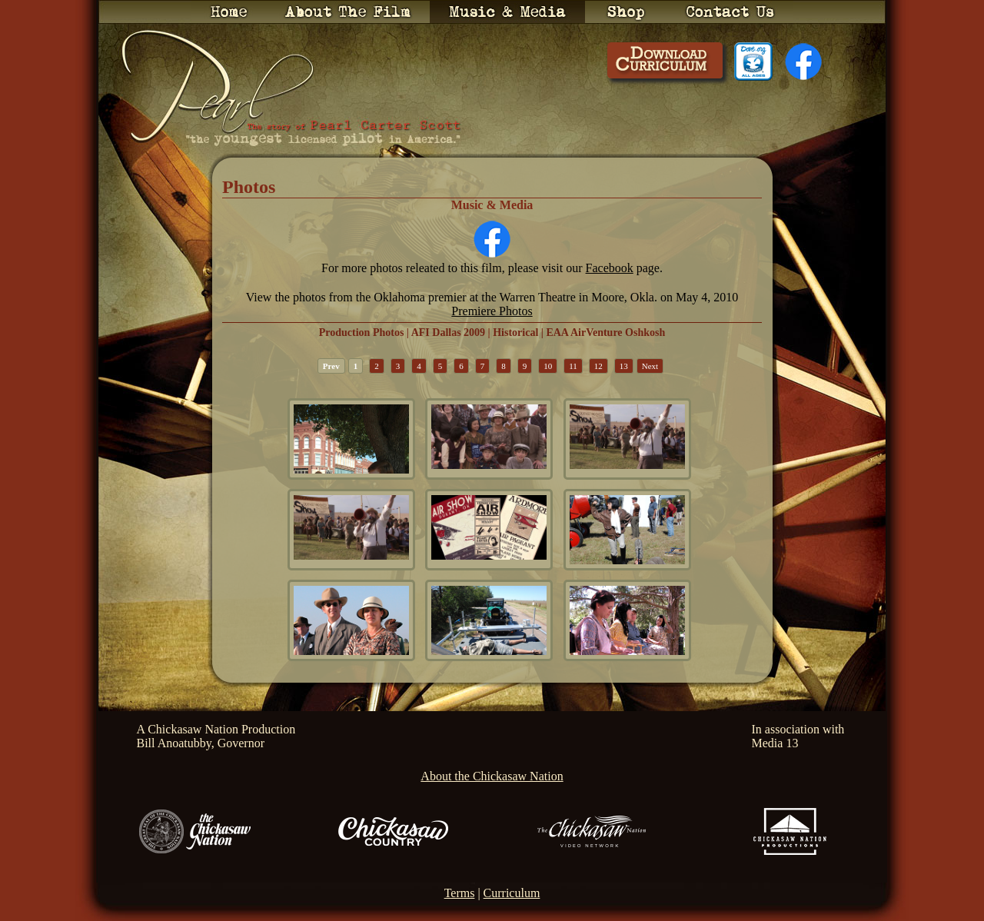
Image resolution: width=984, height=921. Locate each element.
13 (624, 366)
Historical (515, 332)
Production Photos (361, 332)
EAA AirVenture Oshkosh (605, 332)
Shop (626, 12)
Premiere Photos (491, 311)
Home (228, 12)
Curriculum (512, 892)
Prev (331, 366)
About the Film (348, 12)
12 (598, 366)
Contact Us (730, 12)
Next (650, 366)
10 (548, 366)
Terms (459, 892)
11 (573, 366)
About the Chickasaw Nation (492, 776)
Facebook (609, 267)
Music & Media (507, 12)
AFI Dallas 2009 (448, 332)
